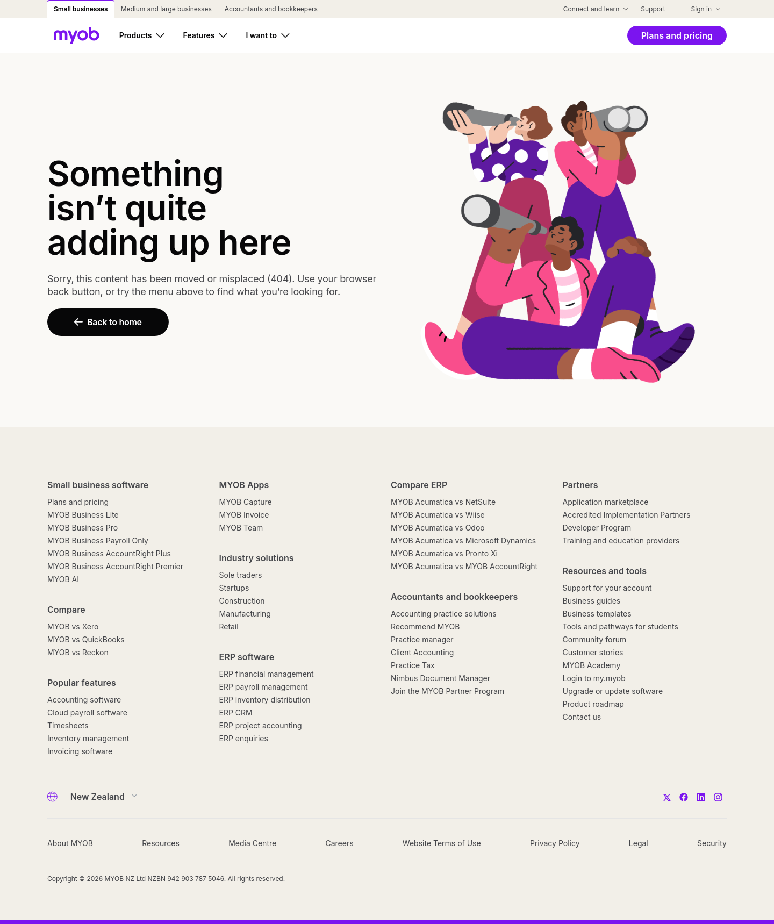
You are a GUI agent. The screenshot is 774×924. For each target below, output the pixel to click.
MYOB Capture (245, 501)
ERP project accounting (260, 725)
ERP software (247, 656)
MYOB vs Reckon (78, 652)
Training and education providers (621, 540)
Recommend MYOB (425, 626)
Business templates (597, 613)
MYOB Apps (244, 484)
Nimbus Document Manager (440, 678)
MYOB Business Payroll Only (97, 540)
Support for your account (607, 587)
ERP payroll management (263, 686)
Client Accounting (422, 652)
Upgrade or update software (613, 691)
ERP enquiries (243, 738)
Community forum (595, 639)
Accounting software (84, 699)
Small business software (97, 484)
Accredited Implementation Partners (627, 514)
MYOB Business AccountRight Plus (109, 553)
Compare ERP (419, 484)
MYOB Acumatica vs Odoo (438, 527)
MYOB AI (63, 579)
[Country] (100, 796)
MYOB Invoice (244, 514)
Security (712, 843)
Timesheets (68, 725)
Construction (242, 600)
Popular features (81, 682)
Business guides (592, 600)
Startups (234, 587)
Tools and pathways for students (620, 626)
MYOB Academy (592, 665)
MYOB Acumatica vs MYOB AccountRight (464, 566)
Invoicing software (79, 751)
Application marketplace (606, 501)
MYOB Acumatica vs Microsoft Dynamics (463, 540)
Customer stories (593, 652)
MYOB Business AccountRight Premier (115, 566)
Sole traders (240, 574)
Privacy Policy (555, 843)
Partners (580, 484)
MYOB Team (241, 527)
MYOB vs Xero (72, 626)
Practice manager (422, 639)
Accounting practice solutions (444, 613)
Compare (66, 609)
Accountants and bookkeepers (454, 596)
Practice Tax (413, 665)
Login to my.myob (594, 678)
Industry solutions (256, 558)
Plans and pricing (78, 501)
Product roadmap (593, 703)
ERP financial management (266, 673)
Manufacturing (245, 613)
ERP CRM (236, 712)
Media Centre (252, 843)
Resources (161, 843)
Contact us (582, 716)
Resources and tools (605, 570)
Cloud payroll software (87, 712)
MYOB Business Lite (83, 514)
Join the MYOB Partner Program (447, 691)
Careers (339, 843)
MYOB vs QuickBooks (86, 639)
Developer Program (597, 527)
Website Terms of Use (442, 843)
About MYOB (70, 843)
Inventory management (88, 738)
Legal (638, 843)
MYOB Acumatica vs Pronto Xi (444, 553)
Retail (229, 626)
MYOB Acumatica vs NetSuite (443, 501)
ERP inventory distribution (265, 699)
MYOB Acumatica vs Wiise (438, 514)
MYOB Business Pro (82, 527)
